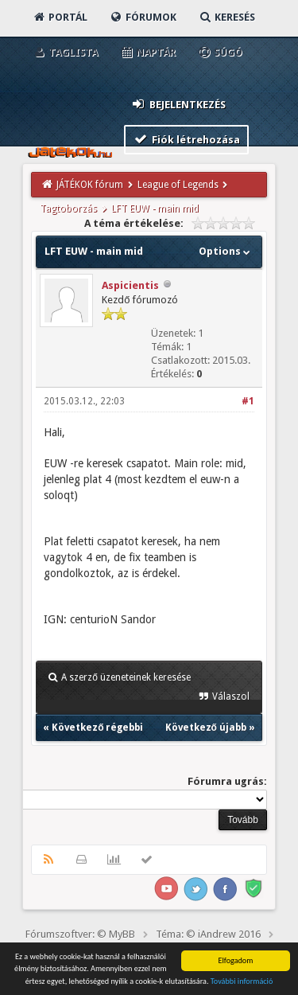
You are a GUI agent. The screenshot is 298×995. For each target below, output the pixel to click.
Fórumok (142, 17)
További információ (242, 982)
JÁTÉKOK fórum (89, 184)
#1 (248, 401)
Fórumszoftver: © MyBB (80, 934)
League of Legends (178, 184)
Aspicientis (130, 285)
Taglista (65, 52)
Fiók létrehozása (186, 139)
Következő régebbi (97, 727)
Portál (59, 17)
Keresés (226, 17)
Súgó (219, 52)
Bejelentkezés (178, 104)
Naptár (147, 52)
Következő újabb (205, 727)
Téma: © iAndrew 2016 (208, 934)
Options (226, 251)
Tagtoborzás (68, 208)
